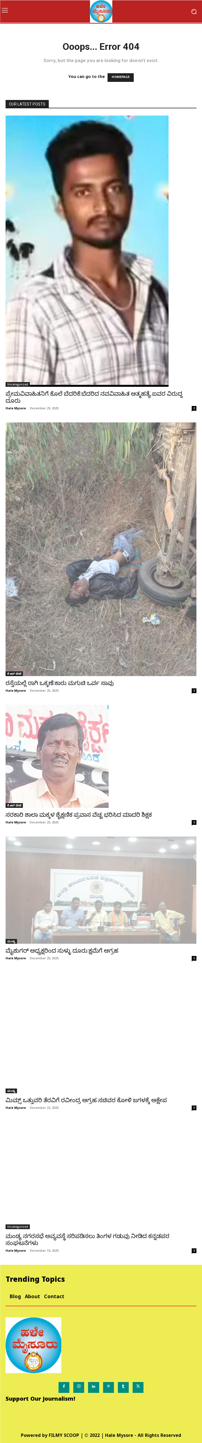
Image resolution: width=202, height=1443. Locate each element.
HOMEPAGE (121, 77)
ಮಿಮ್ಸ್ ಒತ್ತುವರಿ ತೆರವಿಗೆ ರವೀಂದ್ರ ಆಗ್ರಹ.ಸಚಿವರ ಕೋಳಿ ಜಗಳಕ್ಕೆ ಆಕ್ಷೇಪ (86, 1100)
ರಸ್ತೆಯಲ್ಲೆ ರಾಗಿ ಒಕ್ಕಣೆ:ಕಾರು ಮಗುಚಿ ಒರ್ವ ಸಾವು (60, 683)
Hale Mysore (16, 408)
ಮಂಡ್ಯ (11, 941)
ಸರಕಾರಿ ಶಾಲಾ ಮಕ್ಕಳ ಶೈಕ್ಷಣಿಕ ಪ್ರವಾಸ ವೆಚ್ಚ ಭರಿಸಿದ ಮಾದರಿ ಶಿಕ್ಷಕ (79, 814)
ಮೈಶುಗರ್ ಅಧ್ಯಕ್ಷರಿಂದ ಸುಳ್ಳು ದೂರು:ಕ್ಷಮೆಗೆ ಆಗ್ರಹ (62, 950)
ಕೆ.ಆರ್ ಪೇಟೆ (14, 674)
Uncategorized (17, 384)
